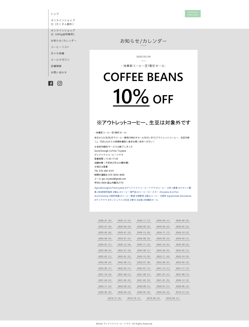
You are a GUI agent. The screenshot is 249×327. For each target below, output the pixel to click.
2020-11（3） (105, 286)
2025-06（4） (125, 226)
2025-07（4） (105, 226)
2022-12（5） (144, 256)
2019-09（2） (154, 298)
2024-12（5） (144, 232)
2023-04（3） (164, 250)
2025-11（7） (144, 220)
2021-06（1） (183, 274)
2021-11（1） (183, 268)
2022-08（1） (125, 262)
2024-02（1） (183, 238)
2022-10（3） (183, 256)
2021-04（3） (105, 280)
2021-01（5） (164, 280)
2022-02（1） (125, 268)
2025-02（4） (105, 232)
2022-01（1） (144, 268)
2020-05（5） (105, 292)
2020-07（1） (164, 286)
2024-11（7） (164, 232)
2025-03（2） (183, 226)
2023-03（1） (183, 250)
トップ (55, 14)
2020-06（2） (183, 286)
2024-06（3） (144, 238)
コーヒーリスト (60, 47)
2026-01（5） (105, 220)
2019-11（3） (115, 298)
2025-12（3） (125, 220)
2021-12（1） (164, 268)
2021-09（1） (125, 274)
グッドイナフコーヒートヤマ (117, 323)
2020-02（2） (164, 292)
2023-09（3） (183, 244)
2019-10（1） (135, 298)
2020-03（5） (144, 292)
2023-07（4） (125, 250)
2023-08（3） (105, 250)
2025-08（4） (183, 220)
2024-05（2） (164, 238)
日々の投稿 (57, 53)
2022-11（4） (164, 256)
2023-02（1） (105, 256)
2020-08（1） (144, 286)
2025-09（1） (164, 220)
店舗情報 (56, 66)
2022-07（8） (144, 262)
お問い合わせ (59, 72)
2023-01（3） (125, 256)
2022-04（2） (183, 262)
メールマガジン (60, 59)
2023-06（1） (144, 250)
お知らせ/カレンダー (64, 40)
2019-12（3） (183, 292)
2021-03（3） (125, 280)
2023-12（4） (125, 244)
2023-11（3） (144, 244)
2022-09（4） (105, 262)
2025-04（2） (164, 226)
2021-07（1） (164, 274)
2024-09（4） (105, 238)
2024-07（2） (125, 238)
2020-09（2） (125, 286)
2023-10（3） (164, 244)
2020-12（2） (183, 280)
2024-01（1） (105, 244)
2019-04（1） (173, 298)
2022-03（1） (105, 268)
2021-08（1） (144, 274)
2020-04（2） (125, 292)
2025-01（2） (125, 232)
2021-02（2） (144, 280)
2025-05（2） (144, 226)
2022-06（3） (164, 262)
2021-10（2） (105, 274)
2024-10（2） (183, 232)
